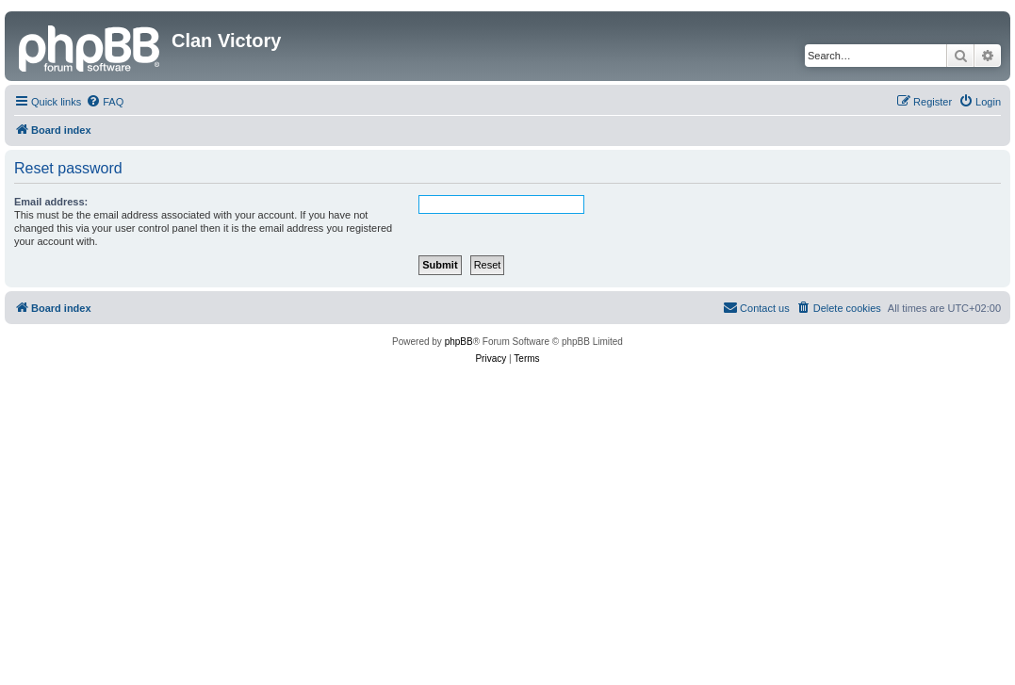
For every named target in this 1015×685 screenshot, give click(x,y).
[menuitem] (104, 101)
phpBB (459, 341)
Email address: (51, 201)
